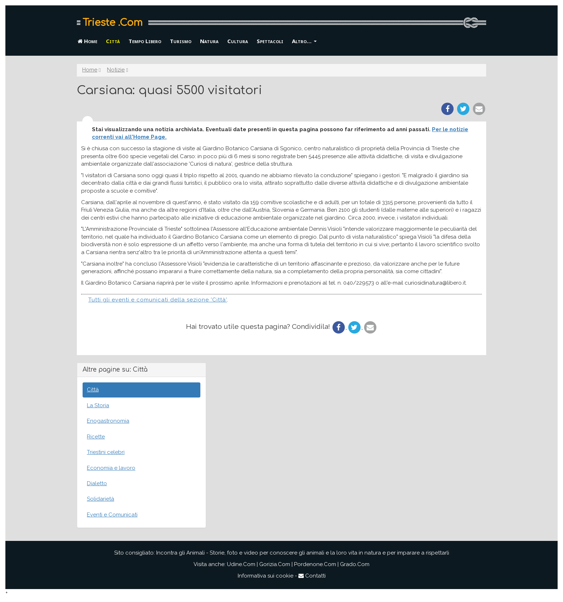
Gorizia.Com (274, 564)
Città (113, 41)
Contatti (312, 576)
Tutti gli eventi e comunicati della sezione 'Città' (157, 300)
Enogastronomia (108, 421)
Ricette (96, 436)
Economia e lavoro (111, 468)
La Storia (98, 405)
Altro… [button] (304, 41)
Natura (209, 41)
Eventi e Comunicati (112, 514)
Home (87, 41)
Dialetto (97, 483)
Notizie (116, 69)
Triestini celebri (106, 452)
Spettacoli (270, 41)
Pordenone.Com (315, 564)
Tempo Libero (145, 41)
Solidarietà (100, 499)
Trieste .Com (113, 22)
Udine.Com (241, 564)
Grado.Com (354, 564)
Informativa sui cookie (265, 576)
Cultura (237, 41)
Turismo (180, 41)
